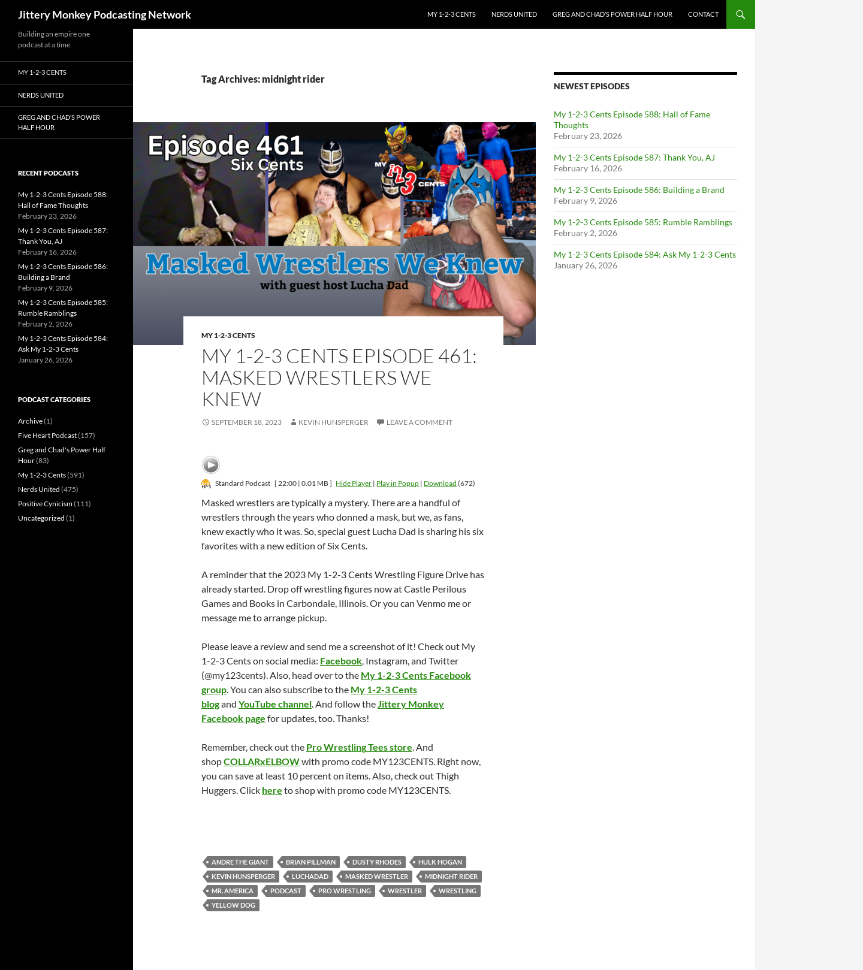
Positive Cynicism (45, 503)
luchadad (310, 876)
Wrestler (405, 891)
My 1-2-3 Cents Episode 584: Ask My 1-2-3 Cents (645, 254)
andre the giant (240, 862)
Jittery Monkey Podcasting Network (104, 14)
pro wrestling (344, 891)
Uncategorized (41, 517)
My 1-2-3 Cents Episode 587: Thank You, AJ (634, 157)
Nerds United (514, 14)
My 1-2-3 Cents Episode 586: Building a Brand (639, 190)
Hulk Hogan (440, 862)
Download (440, 483)
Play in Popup (397, 483)
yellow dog (233, 905)
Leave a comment (419, 422)
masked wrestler (376, 876)
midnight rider (451, 876)
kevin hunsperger (243, 876)
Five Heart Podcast (47, 435)
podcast (285, 891)
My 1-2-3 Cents (451, 14)
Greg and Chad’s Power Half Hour (612, 14)
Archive (30, 420)
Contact (703, 14)
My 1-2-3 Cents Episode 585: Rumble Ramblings (643, 222)
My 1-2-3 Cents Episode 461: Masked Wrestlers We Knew (339, 377)
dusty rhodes (377, 862)
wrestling (457, 891)
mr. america (233, 891)
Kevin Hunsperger (333, 422)
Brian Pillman (311, 862)
